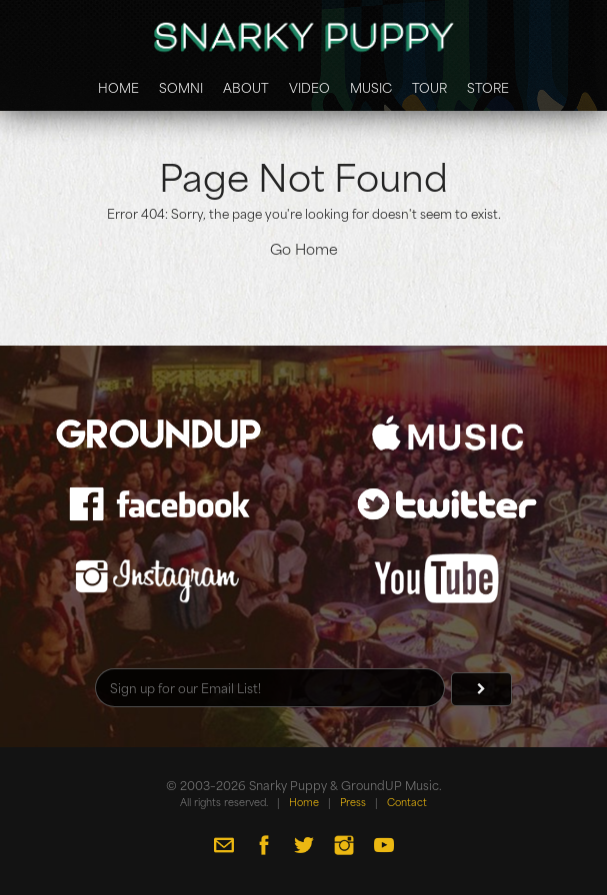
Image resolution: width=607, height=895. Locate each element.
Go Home (304, 248)
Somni (181, 87)
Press (353, 801)
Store (488, 87)
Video (309, 87)
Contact (407, 801)
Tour (429, 87)
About (246, 87)
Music (371, 87)
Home (118, 87)
